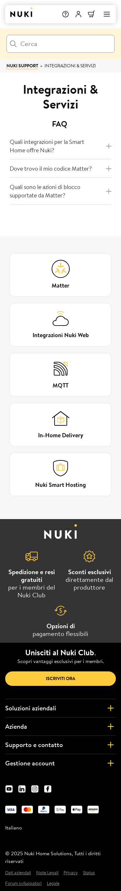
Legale (53, 883)
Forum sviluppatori (23, 883)
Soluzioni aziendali (60, 708)
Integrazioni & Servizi (70, 65)
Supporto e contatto (60, 745)
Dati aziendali (18, 873)
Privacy (71, 873)
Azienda (60, 726)
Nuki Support (22, 65)
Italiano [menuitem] (13, 827)
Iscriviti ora (60, 678)
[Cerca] (60, 44)
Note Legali (47, 873)
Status (89, 873)
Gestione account (60, 763)
